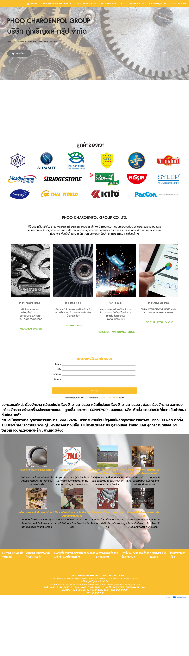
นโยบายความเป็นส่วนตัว (109, 398)
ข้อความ (57, 379)
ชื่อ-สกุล (58, 364)
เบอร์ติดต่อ (56, 374)
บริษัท (58, 369)
